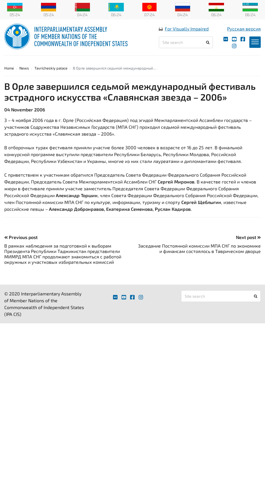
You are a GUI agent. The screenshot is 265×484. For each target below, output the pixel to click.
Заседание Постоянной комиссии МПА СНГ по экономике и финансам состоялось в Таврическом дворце (199, 248)
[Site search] (186, 42)
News (24, 68)
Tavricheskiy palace (50, 68)
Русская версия (244, 28)
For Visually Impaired (187, 28)
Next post (248, 237)
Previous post (21, 237)
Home (9, 68)
